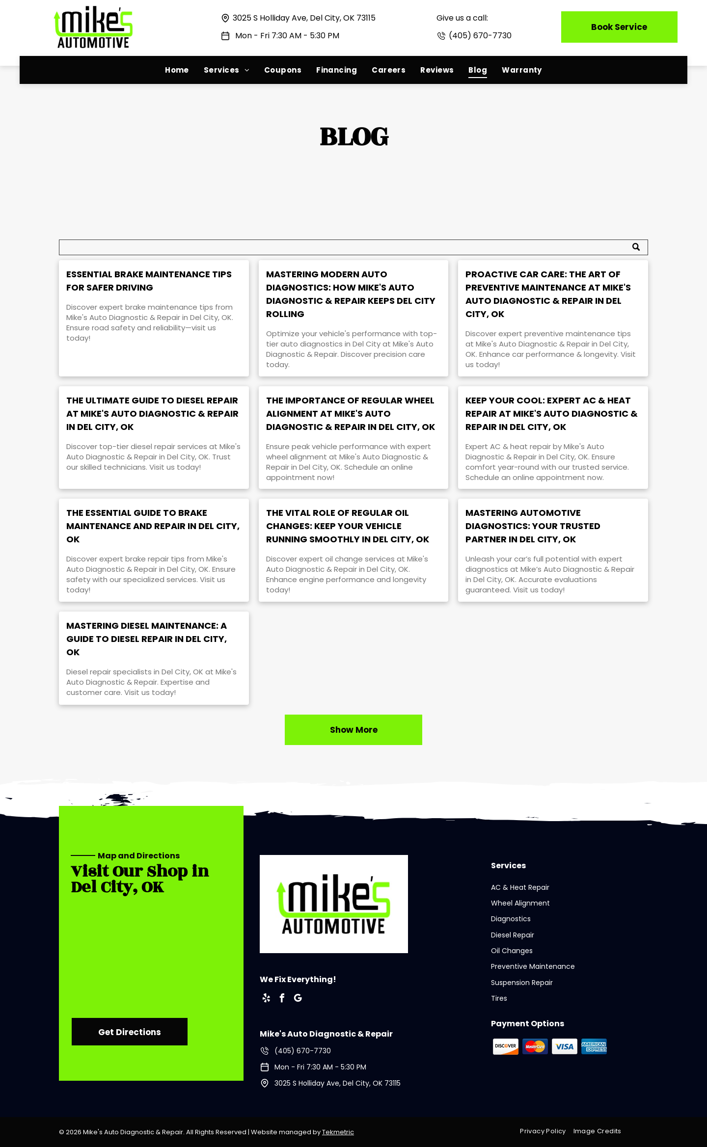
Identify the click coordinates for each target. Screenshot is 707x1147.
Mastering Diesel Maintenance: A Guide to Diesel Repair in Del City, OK (146, 638)
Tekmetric (338, 1132)
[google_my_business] (298, 999)
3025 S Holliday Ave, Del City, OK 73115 (304, 18)
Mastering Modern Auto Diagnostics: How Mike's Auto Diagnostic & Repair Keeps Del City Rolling (350, 294)
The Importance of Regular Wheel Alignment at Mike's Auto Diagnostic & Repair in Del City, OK (350, 413)
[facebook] (282, 999)
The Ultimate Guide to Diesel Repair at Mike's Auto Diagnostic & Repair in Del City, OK (152, 413)
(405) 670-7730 (480, 35)
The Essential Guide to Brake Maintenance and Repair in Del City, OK (153, 526)
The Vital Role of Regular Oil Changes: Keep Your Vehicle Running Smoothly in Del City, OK (347, 526)
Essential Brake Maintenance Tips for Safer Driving (149, 280)
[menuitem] (177, 70)
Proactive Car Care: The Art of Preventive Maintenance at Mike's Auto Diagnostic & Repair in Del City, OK (548, 294)
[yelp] (266, 999)
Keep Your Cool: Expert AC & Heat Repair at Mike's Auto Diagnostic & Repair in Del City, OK (551, 413)
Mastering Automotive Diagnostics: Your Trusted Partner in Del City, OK (532, 526)
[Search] (353, 247)
